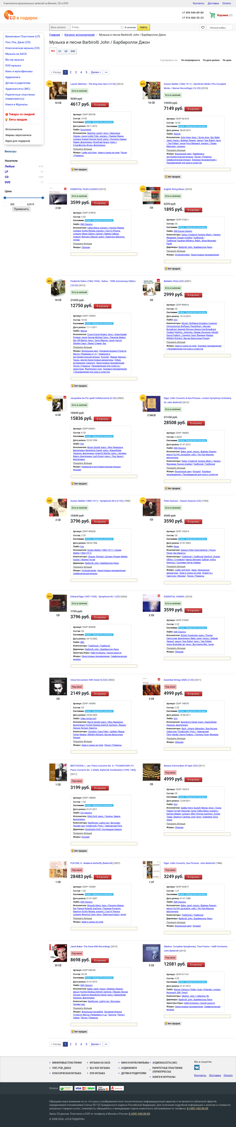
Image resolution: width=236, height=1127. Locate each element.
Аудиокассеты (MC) (17, 88)
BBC (82, 642)
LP (60, 51)
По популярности (190, 60)
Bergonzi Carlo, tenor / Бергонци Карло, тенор (104, 914)
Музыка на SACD (16, 54)
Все (53, 51)
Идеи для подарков (17, 141)
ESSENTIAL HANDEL (175, 596)
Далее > (96, 72)
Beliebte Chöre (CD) (174, 281)
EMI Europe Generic (183, 231)
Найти (143, 27)
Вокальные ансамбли (92, 1012)
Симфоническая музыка (179, 160)
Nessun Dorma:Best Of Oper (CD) (181, 765)
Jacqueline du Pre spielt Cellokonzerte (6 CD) (94, 398)
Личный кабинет (219, 27)
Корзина (224, 15)
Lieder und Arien (89, 152)
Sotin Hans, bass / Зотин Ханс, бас (197, 137)
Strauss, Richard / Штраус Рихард (104, 556)
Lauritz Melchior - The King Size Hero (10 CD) (94, 84)
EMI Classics (86, 224)
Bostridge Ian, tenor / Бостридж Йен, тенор (193, 644)
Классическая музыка (66, 1073)
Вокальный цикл (183, 154)
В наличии (130, 27)
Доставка (213, 3)
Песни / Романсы (203, 157)
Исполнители (13, 129)
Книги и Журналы (16, 104)
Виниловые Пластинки (67, 1062)
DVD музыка (13, 65)
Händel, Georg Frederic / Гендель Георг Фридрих (195, 734)
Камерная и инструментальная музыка (101, 467)
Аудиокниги (12, 77)
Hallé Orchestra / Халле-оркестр (106, 653)
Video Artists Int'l (88, 718)
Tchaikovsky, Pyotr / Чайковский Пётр (103, 826)
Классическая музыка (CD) (22, 48)
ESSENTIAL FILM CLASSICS (85, 189)
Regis (176, 546)
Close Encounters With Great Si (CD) (89, 680)
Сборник (86, 247)
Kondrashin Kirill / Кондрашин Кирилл (103, 829)
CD (66, 51)
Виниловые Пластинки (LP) (22, 36)
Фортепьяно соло (93, 369)
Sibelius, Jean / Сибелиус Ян (195, 996)
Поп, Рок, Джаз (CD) (18, 42)
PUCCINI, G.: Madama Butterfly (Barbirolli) (92, 863)
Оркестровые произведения (205, 255)
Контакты (198, 3)
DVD (73, 51)
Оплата (226, 3)
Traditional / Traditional (204, 464)
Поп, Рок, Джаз (61, 1068)
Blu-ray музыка (14, 59)
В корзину (100, 104)
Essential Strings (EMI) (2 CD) (179, 680)
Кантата (112, 1015)
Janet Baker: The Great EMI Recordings (91, 946)
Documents (85, 129)
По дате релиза (211, 60)
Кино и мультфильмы (19, 71)
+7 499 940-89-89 (193, 12)
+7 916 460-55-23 (193, 17)
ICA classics (86, 813)
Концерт (105, 357)
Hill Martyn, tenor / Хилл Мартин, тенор (96, 340)
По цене (227, 60)
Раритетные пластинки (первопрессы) (20, 96)
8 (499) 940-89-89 (197, 1108)
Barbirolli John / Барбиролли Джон (195, 247)
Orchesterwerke (182, 255)
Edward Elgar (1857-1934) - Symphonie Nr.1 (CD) (96, 596)
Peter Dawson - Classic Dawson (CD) (183, 501)
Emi (175, 320)
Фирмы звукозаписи (18, 135)
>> (106, 72)
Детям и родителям (17, 83)
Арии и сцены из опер (108, 152)
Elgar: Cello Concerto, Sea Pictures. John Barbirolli (189, 863)
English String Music (174, 189)
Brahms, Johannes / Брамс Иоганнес (193, 332)
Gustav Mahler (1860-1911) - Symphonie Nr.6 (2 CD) (97, 501)
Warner (177, 134)
